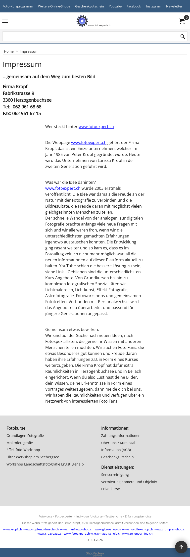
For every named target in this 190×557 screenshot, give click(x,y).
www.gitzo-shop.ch (108, 529)
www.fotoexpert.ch (96, 126)
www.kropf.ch (12, 529)
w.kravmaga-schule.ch (106, 533)
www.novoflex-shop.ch (137, 529)
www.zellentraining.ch (137, 533)
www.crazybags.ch (50, 533)
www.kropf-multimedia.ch (41, 529)
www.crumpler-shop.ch (170, 529)
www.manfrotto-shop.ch (76, 529)
